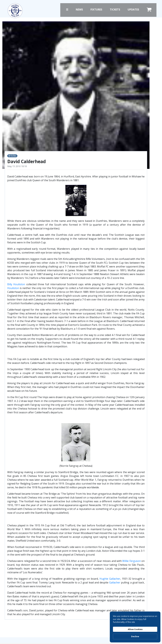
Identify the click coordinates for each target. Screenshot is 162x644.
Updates (133, 9)
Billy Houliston (16, 284)
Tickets (115, 9)
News (79, 9)
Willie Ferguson (131, 561)
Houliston (13, 288)
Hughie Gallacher (110, 578)
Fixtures (96, 9)
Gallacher (114, 582)
